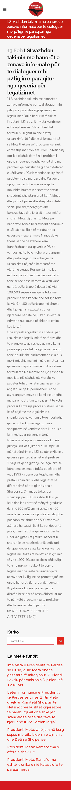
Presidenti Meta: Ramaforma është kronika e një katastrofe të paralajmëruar (35, 764)
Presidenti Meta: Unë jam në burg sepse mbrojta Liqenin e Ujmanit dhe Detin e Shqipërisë (35, 734)
